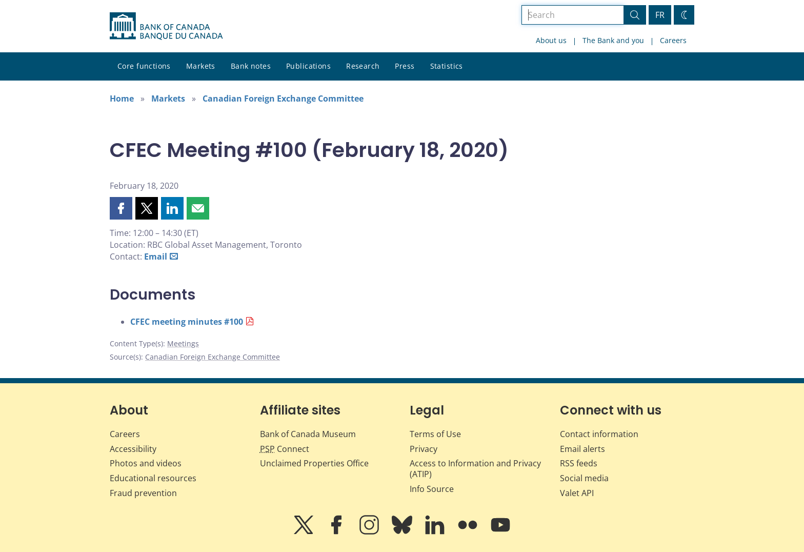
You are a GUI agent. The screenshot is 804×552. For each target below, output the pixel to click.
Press (404, 66)
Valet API (577, 493)
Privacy (423, 449)
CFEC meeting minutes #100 (186, 321)
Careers (673, 40)
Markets (200, 66)
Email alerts (582, 449)
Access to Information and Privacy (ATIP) (475, 469)
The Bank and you (613, 40)
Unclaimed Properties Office (314, 463)
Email (155, 256)
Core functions (144, 66)
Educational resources (153, 478)
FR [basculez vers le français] (660, 15)
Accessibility (133, 449)
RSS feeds (578, 463)
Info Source (432, 489)
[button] (121, 208)
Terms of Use (435, 434)
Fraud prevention (143, 493)
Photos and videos (146, 463)
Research (362, 66)
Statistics (446, 66)
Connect (284, 449)
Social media (584, 478)
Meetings (183, 343)
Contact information (599, 434)
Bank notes (251, 66)
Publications (308, 66)
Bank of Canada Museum (308, 434)
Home (122, 98)
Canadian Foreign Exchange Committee (283, 98)
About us (551, 40)
